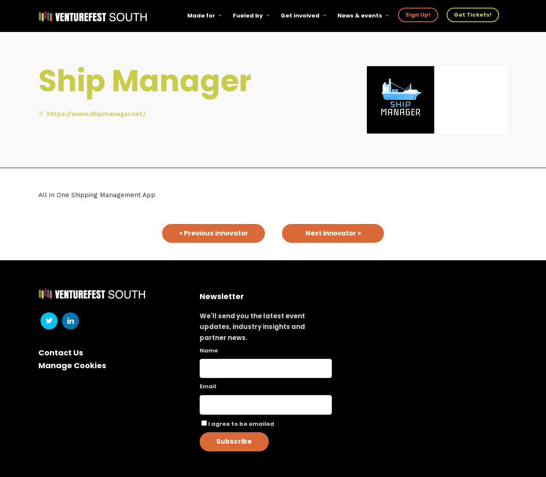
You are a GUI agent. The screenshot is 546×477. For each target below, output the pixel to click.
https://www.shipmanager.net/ (92, 114)
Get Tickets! (472, 15)
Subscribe (234, 441)
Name (209, 350)
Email (208, 386)
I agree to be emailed (241, 424)
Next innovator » (333, 233)
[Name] (266, 368)
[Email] (266, 405)
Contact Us (60, 352)
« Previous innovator (213, 233)
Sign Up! (417, 15)
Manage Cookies (72, 365)
